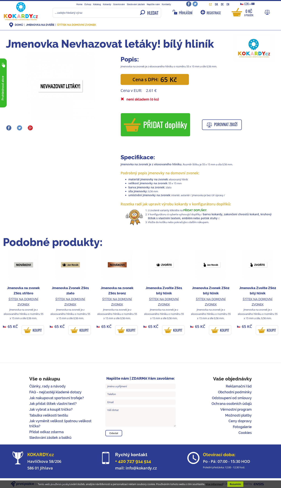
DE (222, 4)
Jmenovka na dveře (40, 24)
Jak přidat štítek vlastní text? (53, 404)
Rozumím (235, 484)
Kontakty (166, 4)
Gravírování (119, 4)
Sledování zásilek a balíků (50, 437)
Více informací (214, 484)
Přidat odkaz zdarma (46, 432)
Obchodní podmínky (235, 392)
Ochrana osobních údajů (232, 404)
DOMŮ (19, 24)
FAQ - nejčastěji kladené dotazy (55, 392)
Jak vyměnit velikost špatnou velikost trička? (60, 423)
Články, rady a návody (47, 386)
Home (79, 4)
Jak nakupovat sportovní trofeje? (56, 398)
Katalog (97, 4)
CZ (210, 4)
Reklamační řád (239, 386)
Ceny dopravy (240, 421)
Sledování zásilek (136, 4)
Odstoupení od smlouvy (232, 398)
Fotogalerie (242, 427)
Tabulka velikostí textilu (48, 415)
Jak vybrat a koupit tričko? (51, 409)
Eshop (87, 4)
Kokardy (107, 4)
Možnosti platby (238, 415)
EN (228, 4)
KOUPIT (37, 330)
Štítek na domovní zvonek (76, 24)
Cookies (245, 433)
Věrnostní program (236, 409)
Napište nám (153, 4)
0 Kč (248, 12)
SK (216, 4)
